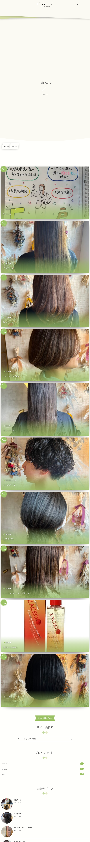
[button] (84, 3)
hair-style (42, 769)
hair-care (42, 763)
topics (42, 774)
